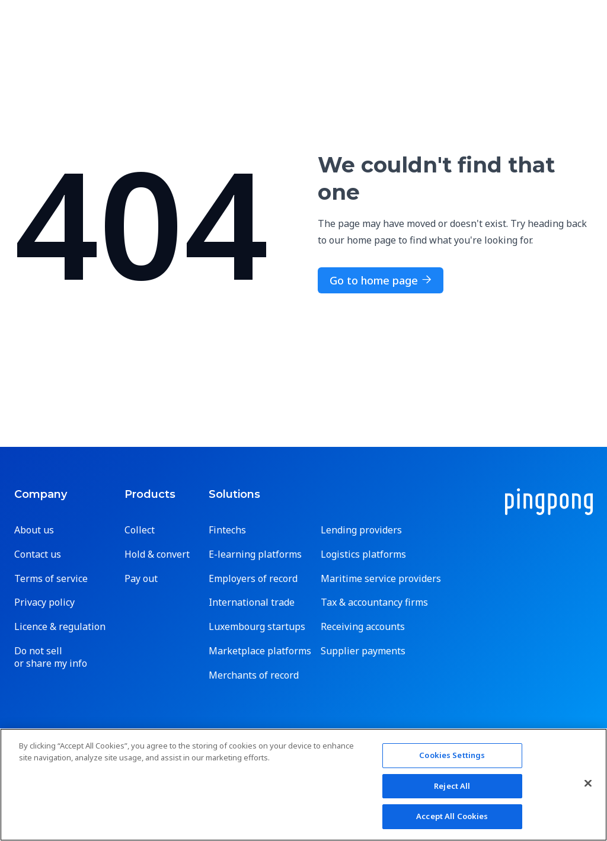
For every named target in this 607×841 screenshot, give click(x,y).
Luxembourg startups (257, 627)
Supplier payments (363, 651)
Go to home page (381, 280)
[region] (303, 784)
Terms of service (51, 579)
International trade (252, 602)
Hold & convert (157, 554)
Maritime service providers (381, 579)
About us (34, 530)
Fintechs (227, 530)
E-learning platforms (255, 554)
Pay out (141, 579)
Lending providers (361, 530)
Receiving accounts (363, 627)
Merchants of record (254, 675)
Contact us (37, 554)
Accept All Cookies (452, 816)
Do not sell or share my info (50, 657)
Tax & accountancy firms (374, 602)
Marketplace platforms (260, 651)
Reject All (452, 786)
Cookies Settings (452, 755)
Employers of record (253, 579)
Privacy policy (44, 602)
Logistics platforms (363, 554)
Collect (139, 530)
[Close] (588, 783)
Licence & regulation (60, 627)
